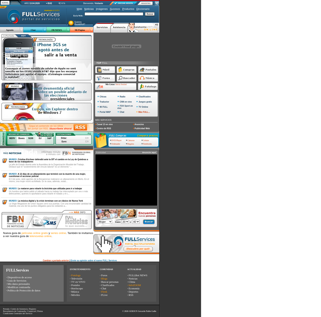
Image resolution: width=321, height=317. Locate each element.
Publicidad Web (142, 128)
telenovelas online (41, 236)
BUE (50, 3)
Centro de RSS (104, 128)
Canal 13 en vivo (105, 124)
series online (58, 233)
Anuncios (139, 124)
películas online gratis (34, 233)
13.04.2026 (34, 3)
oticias (89, 8)
